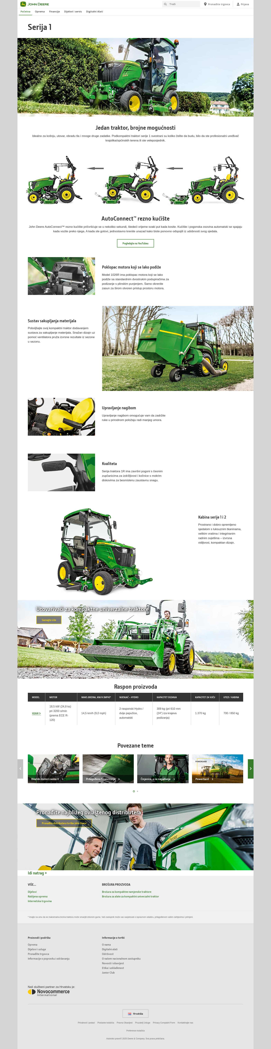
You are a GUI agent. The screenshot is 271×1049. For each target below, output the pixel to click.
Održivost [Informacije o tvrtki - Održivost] (108, 954)
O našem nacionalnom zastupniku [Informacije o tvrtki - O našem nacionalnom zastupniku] (121, 958)
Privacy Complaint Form (164, 1023)
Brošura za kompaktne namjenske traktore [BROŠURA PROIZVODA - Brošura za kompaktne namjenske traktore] (126, 891)
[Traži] (181, 4)
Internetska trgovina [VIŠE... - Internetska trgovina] (40, 901)
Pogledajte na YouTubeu (135, 243)
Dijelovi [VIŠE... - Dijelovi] (32, 891)
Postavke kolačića (105, 1023)
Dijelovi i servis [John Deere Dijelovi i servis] (73, 11)
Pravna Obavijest (124, 1023)
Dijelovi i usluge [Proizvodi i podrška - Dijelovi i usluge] (37, 949)
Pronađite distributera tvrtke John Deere (64, 823)
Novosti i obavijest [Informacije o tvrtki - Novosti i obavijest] (113, 963)
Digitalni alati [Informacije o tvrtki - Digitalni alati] (110, 949)
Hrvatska (135, 1013)
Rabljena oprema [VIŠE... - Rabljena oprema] (38, 896)
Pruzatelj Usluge (142, 1023)
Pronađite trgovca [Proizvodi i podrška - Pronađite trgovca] (38, 954)
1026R (35, 713)
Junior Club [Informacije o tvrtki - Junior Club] (108, 972)
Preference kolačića (135, 1030)
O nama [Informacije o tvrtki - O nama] (106, 944)
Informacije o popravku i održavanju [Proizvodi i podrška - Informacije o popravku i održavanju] (48, 958)
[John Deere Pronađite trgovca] (216, 4)
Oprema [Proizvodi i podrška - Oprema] (32, 944)
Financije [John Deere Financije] (54, 11)
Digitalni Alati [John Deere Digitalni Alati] (94, 11)
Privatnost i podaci (86, 1023)
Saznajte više (49, 620)
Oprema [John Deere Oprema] (40, 11)
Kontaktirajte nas (185, 1023)
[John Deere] (36, 4)
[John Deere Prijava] (242, 4)
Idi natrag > (37, 872)
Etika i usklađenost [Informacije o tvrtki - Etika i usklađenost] (113, 968)
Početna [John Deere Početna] (25, 11)
